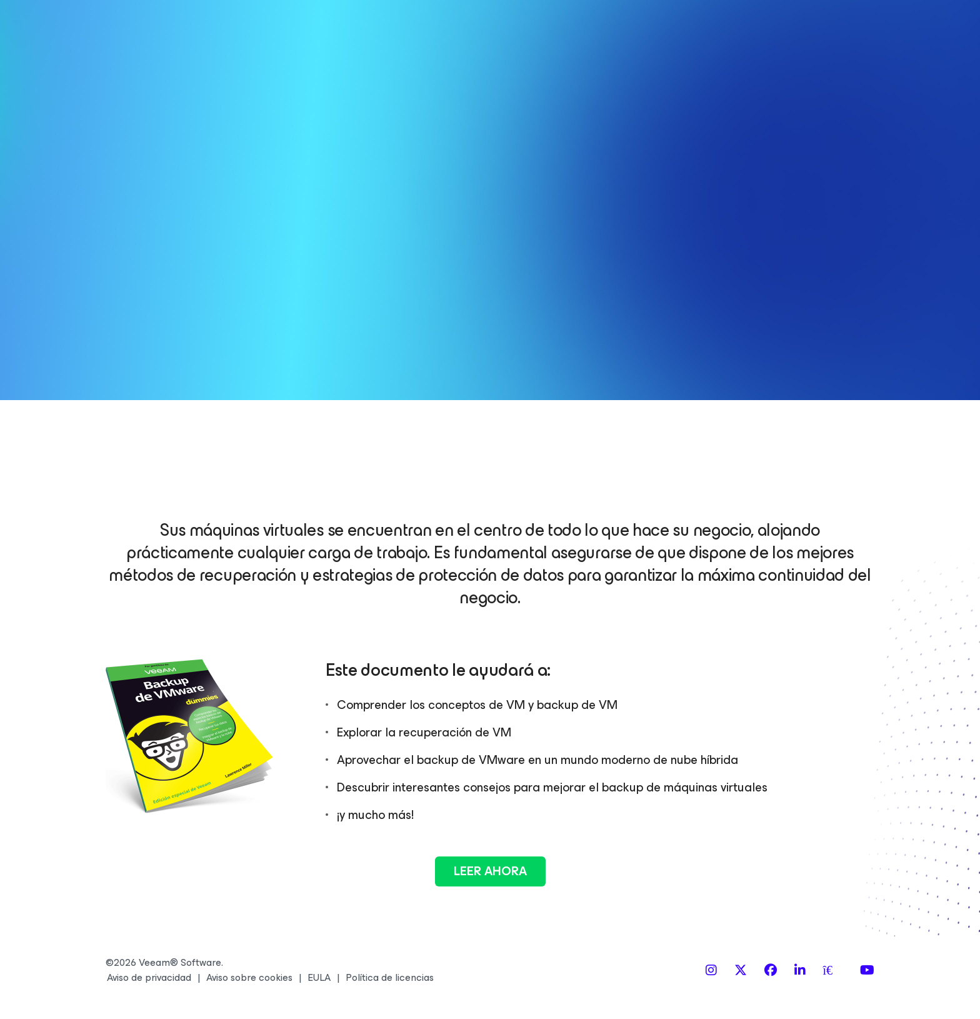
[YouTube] (867, 970)
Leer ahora (490, 871)
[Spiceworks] (833, 970)
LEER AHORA (752, 382)
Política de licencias (390, 977)
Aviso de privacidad (149, 977)
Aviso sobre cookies (249, 977)
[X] (740, 970)
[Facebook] (770, 970)
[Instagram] (711, 970)
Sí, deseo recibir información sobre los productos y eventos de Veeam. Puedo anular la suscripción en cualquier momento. (751, 281)
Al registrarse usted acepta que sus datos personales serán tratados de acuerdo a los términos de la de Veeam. (752, 329)
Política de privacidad (832, 330)
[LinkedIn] (800, 970)
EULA (319, 977)
